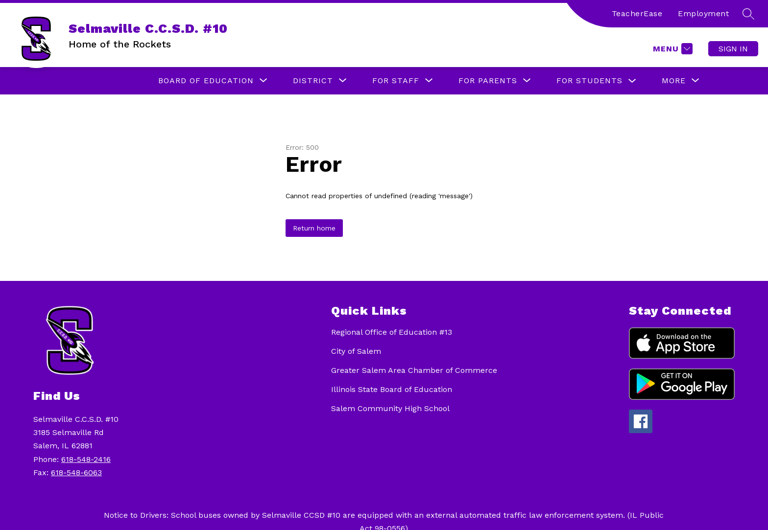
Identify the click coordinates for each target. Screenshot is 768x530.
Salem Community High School (390, 408)
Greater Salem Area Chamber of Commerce (414, 370)
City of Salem (356, 351)
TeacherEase (637, 13)
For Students (589, 80)
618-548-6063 (76, 472)
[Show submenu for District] (313, 81)
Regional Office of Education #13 (391, 332)
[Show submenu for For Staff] (395, 81)
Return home (314, 228)
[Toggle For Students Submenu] (632, 81)
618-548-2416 (86, 459)
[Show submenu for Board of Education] (206, 81)
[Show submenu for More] (674, 81)
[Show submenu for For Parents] (487, 81)
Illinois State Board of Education (391, 389)
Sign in (733, 48)
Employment (703, 13)
